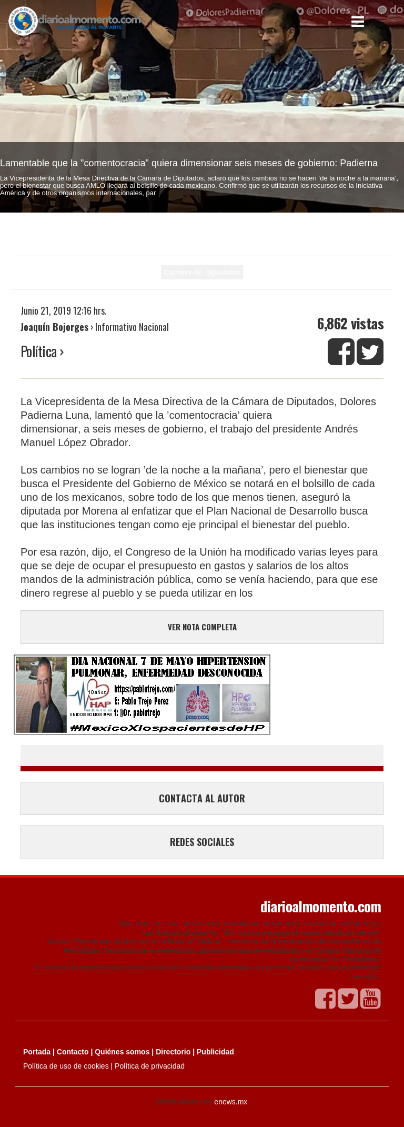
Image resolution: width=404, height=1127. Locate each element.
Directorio (173, 1052)
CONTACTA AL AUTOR (202, 798)
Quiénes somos (122, 1052)
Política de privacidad (150, 1066)
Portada (36, 1052)
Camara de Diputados (202, 272)
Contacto (73, 1052)
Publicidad (215, 1052)
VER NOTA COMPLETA (202, 626)
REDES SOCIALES (202, 842)
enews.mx (230, 1102)
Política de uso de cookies (66, 1066)
